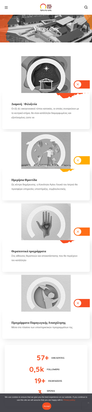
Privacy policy (69, 400)
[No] (88, 402)
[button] (85, 7)
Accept (47, 406)
